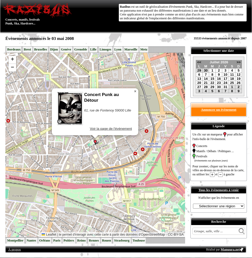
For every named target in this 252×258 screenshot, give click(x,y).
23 (219, 83)
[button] (95, 142)
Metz (143, 49)
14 (206, 79)
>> (239, 62)
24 (225, 83)
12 (238, 74)
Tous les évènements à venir (218, 190)
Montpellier (15, 240)
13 (199, 79)
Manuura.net (230, 249)
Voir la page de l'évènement (111, 129)
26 (238, 83)
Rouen (106, 240)
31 (225, 87)
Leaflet (49, 234)
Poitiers (68, 240)
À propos (14, 249)
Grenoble (80, 49)
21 (206, 83)
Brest (27, 49)
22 (212, 83)
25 (232, 83)
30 (206, 70)
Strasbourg (121, 240)
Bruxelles (40, 49)
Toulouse (139, 240)
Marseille (130, 49)
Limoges (105, 49)
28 (206, 87)
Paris (56, 240)
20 (199, 83)
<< (199, 62)
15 (212, 79)
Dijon (54, 49)
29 (199, 70)
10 (225, 74)
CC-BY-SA (176, 234)
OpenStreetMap (153, 234)
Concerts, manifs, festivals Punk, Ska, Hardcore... (38, 14)
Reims (81, 240)
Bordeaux (14, 49)
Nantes (31, 240)
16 (219, 79)
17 (225, 79)
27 (199, 87)
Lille (93, 49)
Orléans (44, 240)
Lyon (117, 49)
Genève (66, 49)
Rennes (94, 240)
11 (232, 74)
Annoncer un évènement (218, 109)
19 (238, 79)
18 (232, 79)
